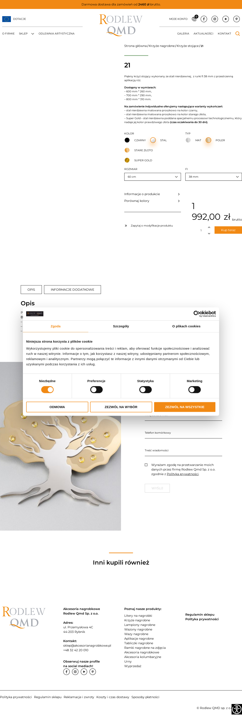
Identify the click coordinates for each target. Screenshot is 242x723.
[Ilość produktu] (201, 230)
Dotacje (19, 19)
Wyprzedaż (132, 666)
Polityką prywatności (183, 474)
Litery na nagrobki (138, 616)
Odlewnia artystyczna (57, 33)
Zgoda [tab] (56, 326)
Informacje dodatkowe (72, 290)
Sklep (23, 33)
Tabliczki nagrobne (138, 643)
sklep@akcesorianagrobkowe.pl (87, 645)
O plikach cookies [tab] (186, 326)
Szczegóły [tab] (121, 326)
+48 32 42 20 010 (75, 650)
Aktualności (203, 33)
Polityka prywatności (16, 697)
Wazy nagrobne (136, 634)
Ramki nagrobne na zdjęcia (145, 648)
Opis (31, 290)
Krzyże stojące (188, 46)
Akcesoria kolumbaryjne (142, 657)
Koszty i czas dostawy (112, 697)
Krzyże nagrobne (162, 46)
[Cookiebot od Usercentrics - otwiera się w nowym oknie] (197, 314)
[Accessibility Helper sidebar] (237, 709)
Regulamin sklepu (47, 697)
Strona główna (135, 46)
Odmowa (57, 407)
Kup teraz (228, 230)
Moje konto (178, 19)
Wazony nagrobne (138, 629)
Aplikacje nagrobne (139, 639)
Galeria (183, 33)
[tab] (31, 289)
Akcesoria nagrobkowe (141, 652)
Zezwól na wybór (121, 407)
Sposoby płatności (145, 697)
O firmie (8, 33)
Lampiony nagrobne (139, 625)
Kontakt (224, 33)
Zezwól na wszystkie (185, 407)
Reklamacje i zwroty (79, 697)
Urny (128, 661)
